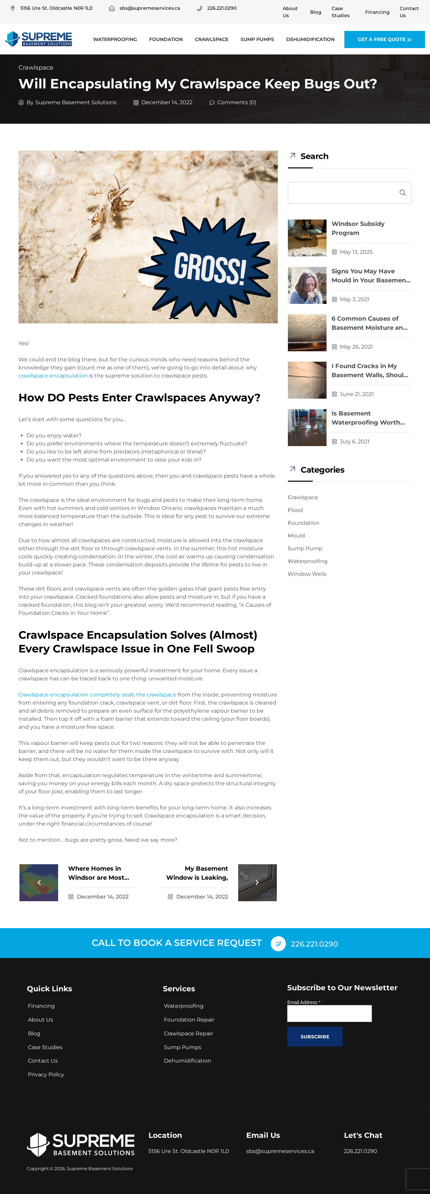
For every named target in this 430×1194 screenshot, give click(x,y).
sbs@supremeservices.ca (280, 1149)
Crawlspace (211, 39)
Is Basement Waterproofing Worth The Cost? (366, 418)
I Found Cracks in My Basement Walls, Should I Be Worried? (371, 371)
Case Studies (45, 1045)
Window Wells (307, 574)
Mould (296, 535)
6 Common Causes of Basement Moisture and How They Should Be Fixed (369, 323)
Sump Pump (305, 548)
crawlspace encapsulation (53, 375)
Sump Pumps (257, 39)
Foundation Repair (189, 1018)
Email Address (303, 1000)
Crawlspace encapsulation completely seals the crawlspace (97, 694)
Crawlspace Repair (188, 1032)
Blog (34, 1032)
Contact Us (43, 1059)
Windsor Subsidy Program (358, 228)
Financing (41, 1004)
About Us (40, 1018)
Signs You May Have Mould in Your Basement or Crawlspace (370, 276)
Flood (295, 510)
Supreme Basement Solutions (76, 102)
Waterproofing (115, 39)
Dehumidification (310, 39)
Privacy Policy (46, 1073)
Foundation (166, 39)
